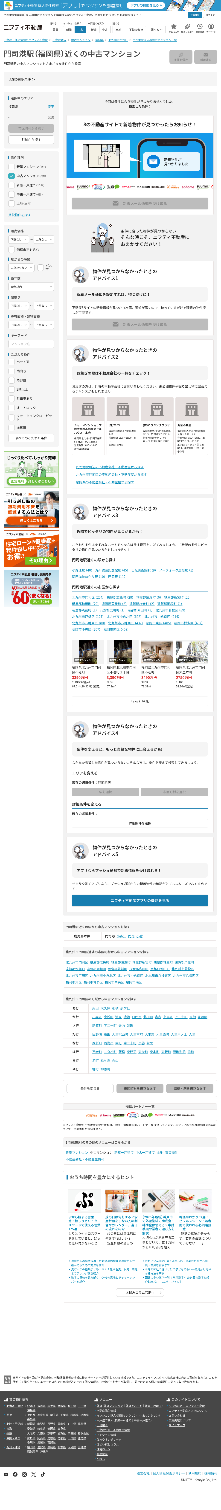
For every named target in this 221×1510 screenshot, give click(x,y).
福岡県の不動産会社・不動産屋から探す (105, 482)
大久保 (105, 1008)
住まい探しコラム (108, 1444)
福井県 (82, 1424)
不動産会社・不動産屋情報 (85, 1159)
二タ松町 (110, 1051)
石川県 (72, 1424)
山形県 (82, 1406)
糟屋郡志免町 (120, 597)
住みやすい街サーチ (109, 1439)
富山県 (62, 1424)
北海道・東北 (14, 1406)
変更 (51, 106)
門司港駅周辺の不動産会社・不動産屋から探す (110, 467)
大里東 (149, 1034)
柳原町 (105, 1069)
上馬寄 (168, 1016)
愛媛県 (41, 1442)
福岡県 (31, 1447)
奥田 (95, 1008)
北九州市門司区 (88, 597)
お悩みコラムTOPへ (140, 1292)
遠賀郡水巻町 (142, 603)
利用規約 (194, 1473)
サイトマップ (177, 1425)
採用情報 (210, 1473)
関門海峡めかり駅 (88, 576)
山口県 (72, 1438)
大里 (192, 1034)
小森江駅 (82, 570)
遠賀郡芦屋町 (114, 603)
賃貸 (99, 1406)
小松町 (108, 1016)
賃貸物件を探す (19, 215)
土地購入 (102, 1425)
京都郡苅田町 (140, 610)
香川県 (31, 1442)
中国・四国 (13, 1438)
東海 (9, 1428)
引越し (101, 1459)
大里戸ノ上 (179, 1034)
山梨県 (41, 1424)
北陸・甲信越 (14, 1424)
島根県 (62, 1438)
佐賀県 (41, 1447)
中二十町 (130, 1043)
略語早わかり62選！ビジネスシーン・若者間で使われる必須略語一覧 (195, 1223)
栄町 (130, 1025)
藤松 (122, 1051)
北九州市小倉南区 (162, 616)
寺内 (122, 1025)
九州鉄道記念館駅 (112, 570)
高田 (107, 1034)
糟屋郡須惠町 (148, 597)
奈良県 (72, 1433)
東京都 (31, 1415)
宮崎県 (82, 1447)
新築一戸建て (124, 1152)
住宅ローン (103, 1449)
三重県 (62, 1428)
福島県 (31, 1410)
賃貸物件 (171, 1152)
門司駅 (117, 576)
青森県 (41, 1406)
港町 (95, 1060)
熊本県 (62, 1447)
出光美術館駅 (143, 570)
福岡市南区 (116, 629)
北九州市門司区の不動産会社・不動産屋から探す (111, 474)
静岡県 (51, 1428)
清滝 (127, 1016)
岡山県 (41, 1438)
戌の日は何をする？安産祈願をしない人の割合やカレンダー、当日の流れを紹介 (121, 1223)
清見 (118, 1016)
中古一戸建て (145, 1152)
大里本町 (136, 1034)
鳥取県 (51, 1438)
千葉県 (64, 1415)
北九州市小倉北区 (124, 616)
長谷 (141, 1043)
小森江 (121, 936)
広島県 (31, 1438)
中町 (118, 1043)
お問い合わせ (177, 1415)
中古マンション (149, 1415)
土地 (160, 1152)
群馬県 (31, 1419)
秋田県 (72, 1406)
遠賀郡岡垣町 (170, 603)
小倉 (140, 936)
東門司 (132, 1051)
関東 (9, 1415)
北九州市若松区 (171, 610)
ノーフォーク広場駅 (176, 570)
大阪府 (31, 1433)
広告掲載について (180, 1420)
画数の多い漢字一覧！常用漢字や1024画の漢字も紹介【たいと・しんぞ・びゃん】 (177, 1279)
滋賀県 (62, 1433)
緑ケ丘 (105, 1060)
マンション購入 (106, 1415)
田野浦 (97, 1034)
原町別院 (179, 1051)
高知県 (51, 1442)
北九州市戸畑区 (88, 616)
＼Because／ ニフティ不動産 (187, 1406)
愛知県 (31, 1428)
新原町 (97, 1025)
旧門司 (137, 1016)
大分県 (72, 1447)
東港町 (143, 1051)
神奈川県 (42, 1415)
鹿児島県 (32, 1451)
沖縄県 (44, 1451)
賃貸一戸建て (153, 1406)
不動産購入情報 (106, 1410)
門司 (131, 936)
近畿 (9, 1433)
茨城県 (74, 1415)
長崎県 (51, 1447)
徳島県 (82, 1438)
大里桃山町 (120, 1034)
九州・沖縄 (13, 1447)
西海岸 (108, 1043)
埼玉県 (54, 1415)
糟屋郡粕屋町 (85, 603)
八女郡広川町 (112, 610)
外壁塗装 (102, 1454)
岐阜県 (41, 1428)
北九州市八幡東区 (88, 623)
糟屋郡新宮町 (177, 597)
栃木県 (85, 1415)
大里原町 (162, 1034)
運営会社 (143, 1473)
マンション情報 (106, 1435)
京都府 (51, 1433)
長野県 (51, 1424)
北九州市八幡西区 (125, 623)
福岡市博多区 (188, 623)
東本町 (155, 1051)
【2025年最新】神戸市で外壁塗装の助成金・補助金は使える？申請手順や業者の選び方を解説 (158, 1225)
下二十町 (110, 1025)
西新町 (97, 1043)
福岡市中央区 (86, 629)
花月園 (202, 1016)
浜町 (191, 1051)
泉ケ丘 (125, 1008)
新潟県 (31, 1424)
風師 (192, 1016)
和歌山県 (83, 1433)
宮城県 (62, 1406)
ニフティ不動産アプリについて (188, 1410)
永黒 (150, 1043)
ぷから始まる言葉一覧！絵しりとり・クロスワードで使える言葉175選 (84, 1223)
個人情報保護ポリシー (169, 1473)
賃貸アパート (134, 1406)
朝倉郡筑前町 (84, 610)
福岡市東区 (158, 623)
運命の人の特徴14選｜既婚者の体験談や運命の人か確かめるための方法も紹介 (103, 1263)
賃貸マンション (113, 1406)
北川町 (148, 1016)
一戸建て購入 (105, 1420)
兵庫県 (41, 1433)
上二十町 (181, 1016)
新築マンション (77, 1152)
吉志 (158, 1016)
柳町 (95, 1069)
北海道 (31, 1406)
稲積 (115, 1008)
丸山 (115, 1060)
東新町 (166, 1051)
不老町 (97, 1051)
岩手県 (51, 1406)
